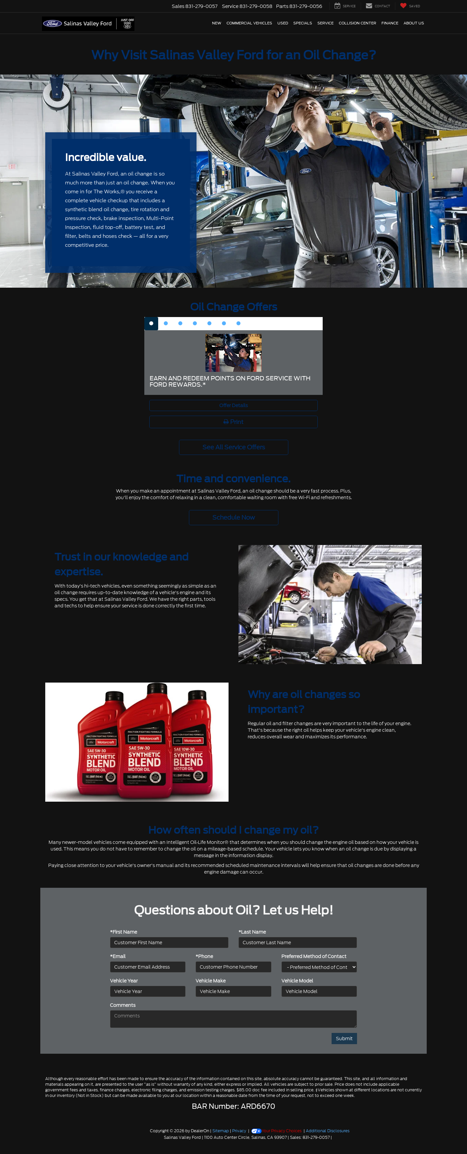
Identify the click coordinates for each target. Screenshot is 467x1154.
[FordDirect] (129, 1137)
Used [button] (282, 23)
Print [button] (233, 422)
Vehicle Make (211, 981)
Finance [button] (389, 23)
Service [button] (325, 23)
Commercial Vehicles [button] (249, 23)
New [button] (216, 23)
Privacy (239, 1131)
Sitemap (220, 1131)
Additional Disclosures (327, 1131)
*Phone (204, 956)
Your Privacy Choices (276, 1131)
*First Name (123, 932)
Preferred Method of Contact (313, 956)
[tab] (151, 323)
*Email (118, 956)
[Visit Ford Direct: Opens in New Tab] (335, 1137)
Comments (122, 1005)
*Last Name (252, 932)
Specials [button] (302, 23)
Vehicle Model (297, 981)
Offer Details (233, 405)
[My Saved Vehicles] (410, 6)
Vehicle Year (124, 981)
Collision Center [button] (357, 23)
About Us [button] (414, 23)
